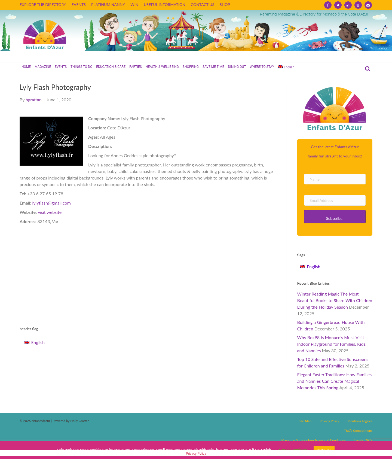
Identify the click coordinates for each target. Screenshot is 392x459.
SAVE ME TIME (213, 67)
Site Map (305, 421)
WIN (134, 4)
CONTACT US (202, 4)
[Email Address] (335, 200)
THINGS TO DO (81, 67)
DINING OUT (237, 67)
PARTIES (135, 67)
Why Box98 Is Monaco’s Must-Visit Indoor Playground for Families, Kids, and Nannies (331, 344)
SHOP (225, 4)
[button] (335, 216)
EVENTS (79, 4)
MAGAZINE (43, 67)
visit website (50, 212)
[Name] (335, 179)
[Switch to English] (34, 342)
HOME (26, 67)
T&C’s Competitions (358, 430)
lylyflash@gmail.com (51, 202)
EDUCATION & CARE (110, 67)
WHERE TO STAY (262, 67)
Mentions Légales (359, 421)
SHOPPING (191, 67)
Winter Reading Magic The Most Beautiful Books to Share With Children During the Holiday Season (334, 300)
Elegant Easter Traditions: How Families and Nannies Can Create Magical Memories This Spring (334, 381)
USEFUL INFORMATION (164, 4)
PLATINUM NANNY (108, 4)
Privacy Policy (329, 421)
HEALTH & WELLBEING (162, 67)
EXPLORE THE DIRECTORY (43, 4)
